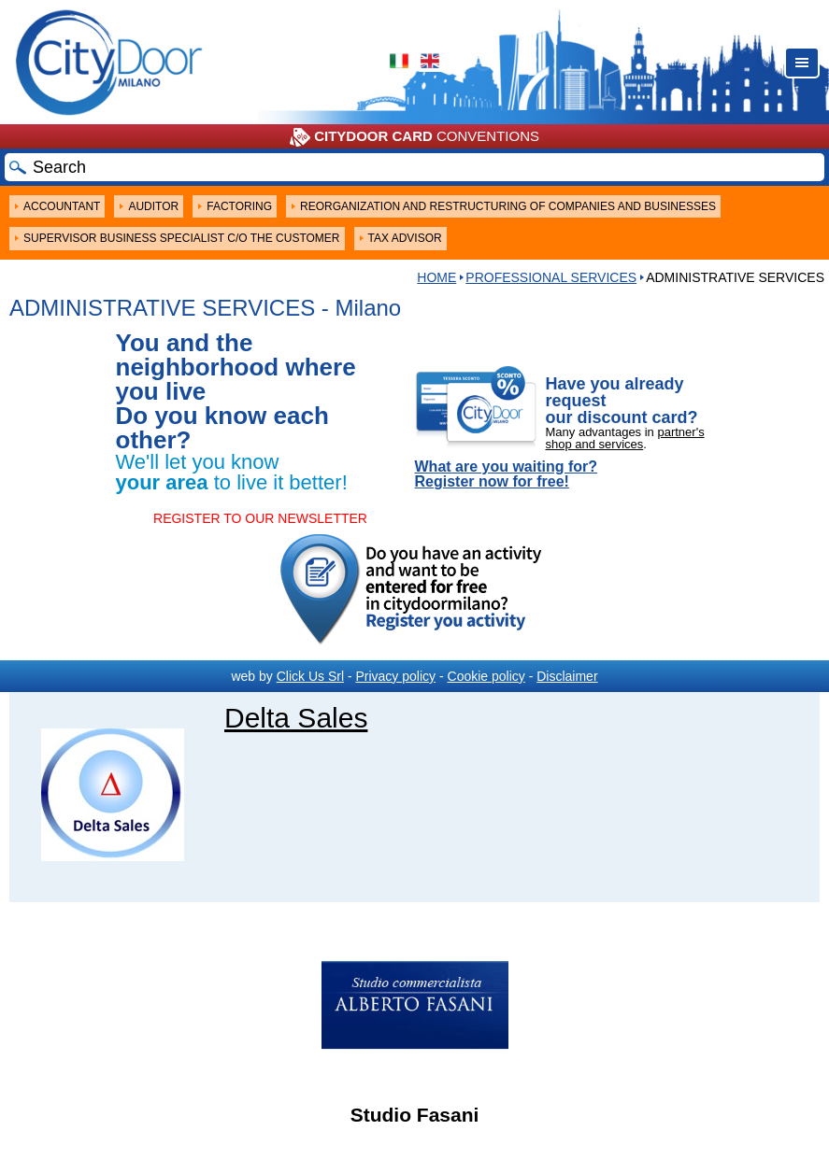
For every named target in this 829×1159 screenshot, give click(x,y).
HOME (436, 277)
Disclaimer (566, 676)
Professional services (550, 277)
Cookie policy (486, 676)
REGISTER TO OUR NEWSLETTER (260, 518)
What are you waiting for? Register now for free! (506, 474)
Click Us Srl (310, 676)
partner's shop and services (625, 438)
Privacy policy (395, 676)
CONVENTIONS (414, 137)
